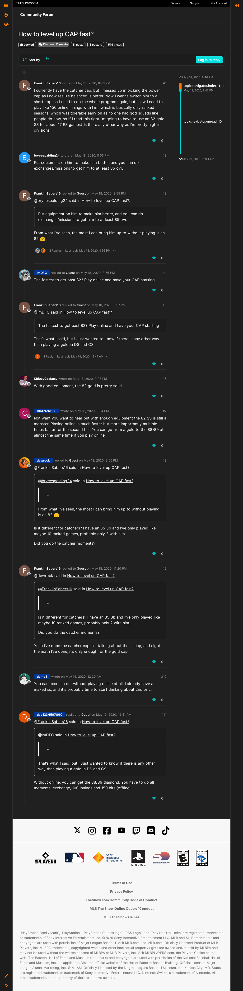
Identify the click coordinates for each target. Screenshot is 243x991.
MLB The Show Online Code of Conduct (122, 908)
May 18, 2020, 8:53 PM (92, 155)
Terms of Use (121, 883)
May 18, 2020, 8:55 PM (109, 193)
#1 (164, 83)
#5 (164, 305)
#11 (164, 714)
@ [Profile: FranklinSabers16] (51, 467)
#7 (164, 411)
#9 (164, 568)
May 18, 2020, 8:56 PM (98, 273)
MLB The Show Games (121, 917)
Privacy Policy (121, 891)
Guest (81, 193)
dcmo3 (42, 676)
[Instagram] (92, 830)
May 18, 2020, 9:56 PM (101, 460)
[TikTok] (165, 830)
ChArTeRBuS (46, 411)
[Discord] (151, 830)
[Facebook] (107, 830)
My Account (219, 3)
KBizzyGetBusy (45, 379)
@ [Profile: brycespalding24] (51, 200)
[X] (77, 830)
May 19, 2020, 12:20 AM (84, 676)
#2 (164, 155)
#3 (164, 193)
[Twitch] (136, 830)
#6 (164, 379)
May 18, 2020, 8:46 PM (93, 83)
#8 (164, 460)
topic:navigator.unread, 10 (202, 121)
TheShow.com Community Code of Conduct (121, 900)
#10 (163, 676)
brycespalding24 (47, 155)
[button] (6, 976)
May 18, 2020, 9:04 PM (92, 411)
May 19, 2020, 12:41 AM (113, 714)
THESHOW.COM (27, 3)
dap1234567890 (49, 714)
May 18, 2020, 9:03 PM (90, 379)
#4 (164, 273)
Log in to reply (209, 60)
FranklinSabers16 (47, 83)
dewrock (43, 460)
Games (175, 3)
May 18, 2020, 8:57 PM (109, 305)
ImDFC (42, 273)
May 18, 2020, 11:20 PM (109, 568)
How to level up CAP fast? (105, 200)
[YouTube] (121, 830)
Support (195, 3)
